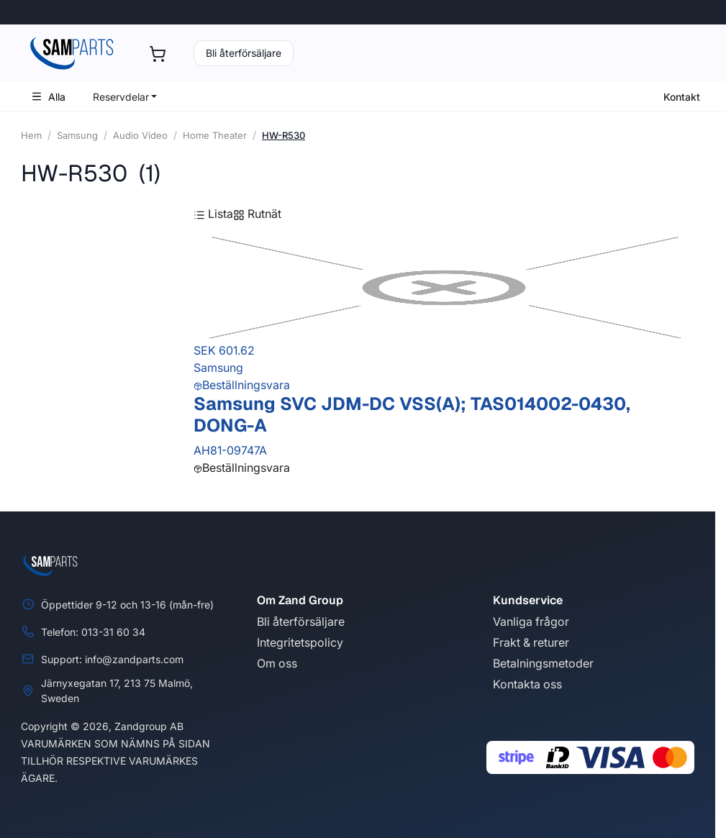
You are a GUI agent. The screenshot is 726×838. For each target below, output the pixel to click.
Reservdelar (121, 97)
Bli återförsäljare (243, 53)
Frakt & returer (531, 642)
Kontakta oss (527, 684)
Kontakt (681, 97)
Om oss (277, 663)
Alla (48, 97)
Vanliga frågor (531, 621)
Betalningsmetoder (543, 663)
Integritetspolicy (300, 642)
